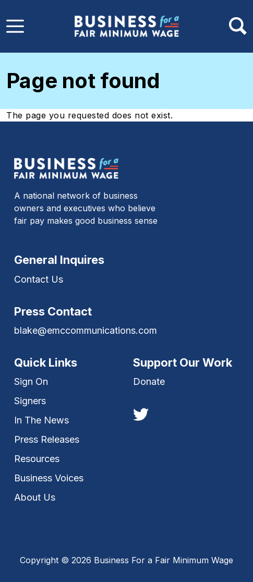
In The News (41, 420)
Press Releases (46, 439)
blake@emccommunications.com (85, 330)
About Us (34, 497)
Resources (36, 458)
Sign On (31, 381)
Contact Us (38, 279)
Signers (30, 400)
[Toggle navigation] (15, 26)
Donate (149, 381)
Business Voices (48, 477)
